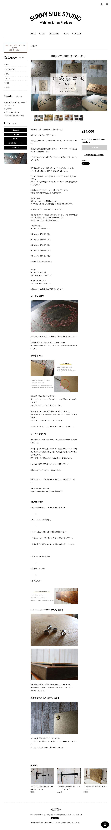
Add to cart (94, 148)
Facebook (15, 148)
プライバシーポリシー (13, 112)
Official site (16, 130)
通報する (84, 160)
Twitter (15, 139)
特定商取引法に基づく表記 (15, 115)
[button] (54, 34)
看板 (7, 74)
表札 (7, 64)
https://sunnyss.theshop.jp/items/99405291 (47, 491)
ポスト (8, 78)
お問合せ (9, 109)
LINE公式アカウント (15, 143)
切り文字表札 (10, 69)
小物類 (8, 87)
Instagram (15, 134)
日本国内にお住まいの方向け (94, 155)
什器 (7, 83)
